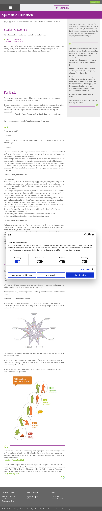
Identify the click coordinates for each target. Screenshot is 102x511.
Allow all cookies (80, 275)
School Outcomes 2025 (14, 39)
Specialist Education (22, 21)
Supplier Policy (34, 509)
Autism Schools (42, 21)
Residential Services (8, 499)
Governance (51, 509)
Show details (85, 269)
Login (69, 509)
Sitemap (64, 509)
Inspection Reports (32, 496)
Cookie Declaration (24, 509)
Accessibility (95, 2)
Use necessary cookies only (22, 275)
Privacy (16, 509)
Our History (55, 496)
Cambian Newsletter (57, 499)
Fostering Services (8, 501)
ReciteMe (58, 509)
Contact (28, 499)
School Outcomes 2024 (14, 42)
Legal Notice (43, 509)
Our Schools (33, 21)
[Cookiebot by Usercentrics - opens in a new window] (85, 234)
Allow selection (51, 275)
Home (13, 21)
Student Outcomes (9, 23)
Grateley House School (54, 21)
